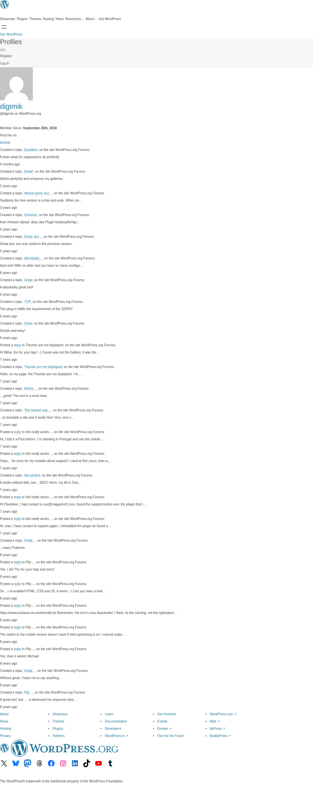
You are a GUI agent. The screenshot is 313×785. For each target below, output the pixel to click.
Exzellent (30, 150)
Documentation (116, 721)
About (4, 714)
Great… (29, 540)
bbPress (217, 728)
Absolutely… (33, 258)
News (4, 721)
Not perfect (32, 475)
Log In (4, 63)
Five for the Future (170, 736)
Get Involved (166, 714)
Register (6, 56)
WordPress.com (223, 714)
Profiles (11, 41)
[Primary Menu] (2, 50)
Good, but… (33, 236)
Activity (5, 142)
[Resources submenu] (74, 19)
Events (162, 721)
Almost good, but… (38, 193)
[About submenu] (91, 19)
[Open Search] (4, 27)
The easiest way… (37, 410)
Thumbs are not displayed (43, 367)
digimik (11, 106)
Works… (30, 388)
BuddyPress (220, 736)
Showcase (60, 714)
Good (28, 323)
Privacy (5, 736)
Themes (58, 721)
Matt (215, 721)
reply (17, 345)
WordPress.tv (116, 736)
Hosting (5, 728)
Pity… (28, 692)
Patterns (59, 736)
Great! (28, 171)
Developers (113, 728)
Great (28, 280)
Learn (109, 714)
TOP (27, 302)
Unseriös (30, 215)
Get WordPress (11, 34)
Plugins (58, 728)
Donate (164, 728)
